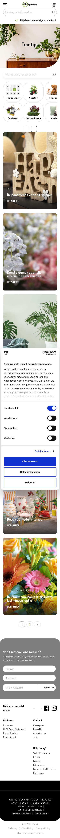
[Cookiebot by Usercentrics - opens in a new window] (42, 353)
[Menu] (5, 4)
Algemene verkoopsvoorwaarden (30, 833)
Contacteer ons (39, 733)
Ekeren (35, 800)
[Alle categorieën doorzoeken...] (26, 12)
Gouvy (14, 803)
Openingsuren (39, 725)
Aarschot (13, 800)
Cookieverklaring (26, 828)
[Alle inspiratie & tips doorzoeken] (27, 74)
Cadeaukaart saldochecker (44, 769)
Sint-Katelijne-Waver (22, 813)
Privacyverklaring (43, 828)
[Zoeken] (53, 12)
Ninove (31, 806)
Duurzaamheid (9, 737)
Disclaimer (12, 828)
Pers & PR (37, 729)
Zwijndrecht (41, 813)
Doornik (25, 800)
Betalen (36, 757)
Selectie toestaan (30, 472)
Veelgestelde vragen (41, 753)
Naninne (22, 806)
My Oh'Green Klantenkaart (14, 729)
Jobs (35, 737)
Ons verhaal (8, 725)
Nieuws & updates (10, 733)
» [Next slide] (34, 129)
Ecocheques (38, 773)
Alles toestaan (30, 461)
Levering (36, 761)
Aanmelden (49, 687)
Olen (40, 806)
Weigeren (30, 482)
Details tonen (42, 451)
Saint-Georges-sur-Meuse (30, 810)
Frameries (46, 800)
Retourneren (38, 765)
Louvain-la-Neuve (40, 803)
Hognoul (24, 803)
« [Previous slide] (26, 129)
